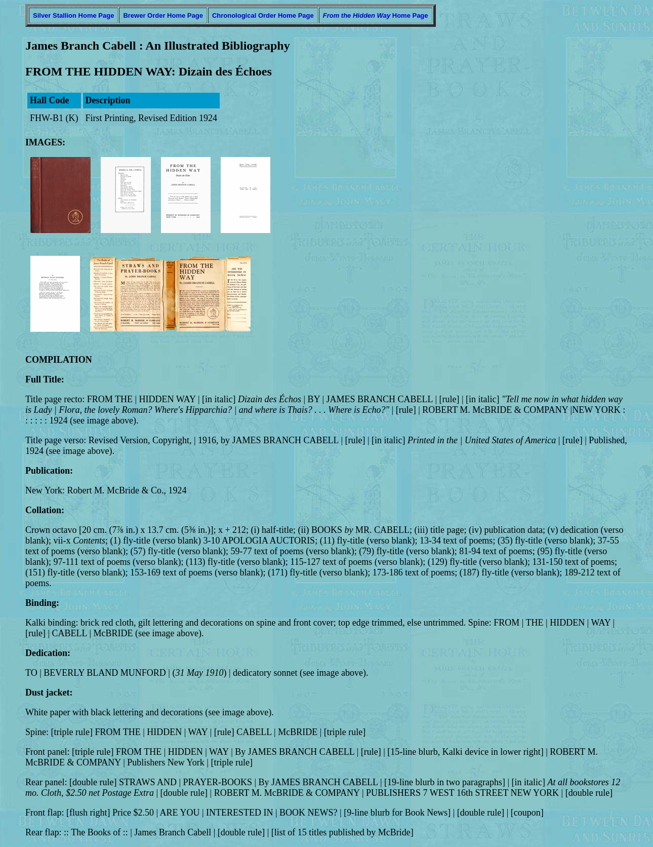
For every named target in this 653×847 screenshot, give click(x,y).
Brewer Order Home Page (163, 15)
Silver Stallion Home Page (73, 15)
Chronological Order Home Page (263, 15)
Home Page (375, 15)
